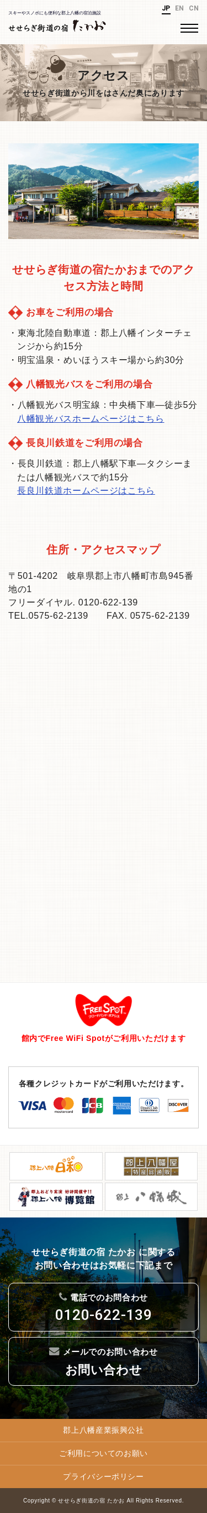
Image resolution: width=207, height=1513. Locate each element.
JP (166, 8)
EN (179, 8)
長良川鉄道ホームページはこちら (86, 490)
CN (194, 8)
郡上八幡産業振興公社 (103, 1430)
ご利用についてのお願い (103, 1453)
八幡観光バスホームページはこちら (90, 418)
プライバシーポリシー (103, 1476)
